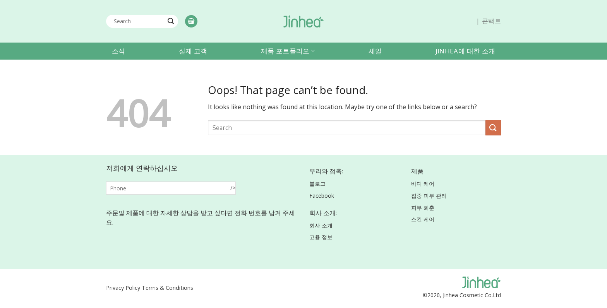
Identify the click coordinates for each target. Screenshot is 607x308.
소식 (118, 50)
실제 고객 (193, 50)
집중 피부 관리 (429, 195)
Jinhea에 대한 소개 (465, 50)
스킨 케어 (422, 219)
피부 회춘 (422, 207)
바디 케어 (422, 183)
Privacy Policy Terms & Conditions (149, 287)
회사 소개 (321, 225)
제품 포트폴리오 (288, 50)
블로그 (317, 183)
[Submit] (170, 21)
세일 (375, 50)
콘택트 (491, 21)
